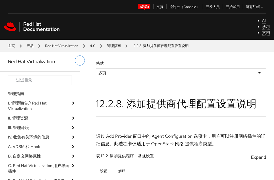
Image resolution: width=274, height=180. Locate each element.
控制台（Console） (184, 6)
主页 (11, 46)
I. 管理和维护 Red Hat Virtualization (27, 105)
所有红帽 (255, 6)
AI (264, 20)
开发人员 (213, 6)
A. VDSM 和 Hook (24, 146)
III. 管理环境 (18, 127)
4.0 (92, 46)
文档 (266, 32)
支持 (159, 6)
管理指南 (114, 46)
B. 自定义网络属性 (24, 156)
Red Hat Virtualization (61, 46)
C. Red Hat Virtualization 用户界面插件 (38, 168)
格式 (100, 63)
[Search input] (40, 80)
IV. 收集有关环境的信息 (28, 137)
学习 (266, 26)
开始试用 (233, 6)
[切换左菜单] (80, 61)
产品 (30, 46)
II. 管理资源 (18, 118)
